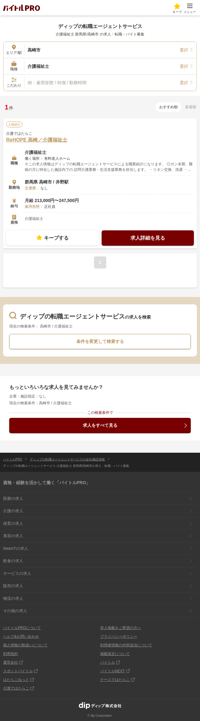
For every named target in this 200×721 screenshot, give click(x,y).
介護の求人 (13, 511)
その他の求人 (15, 610)
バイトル (107, 662)
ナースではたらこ (115, 680)
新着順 (190, 107)
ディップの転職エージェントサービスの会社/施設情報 (67, 459)
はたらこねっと (16, 680)
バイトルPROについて (22, 628)
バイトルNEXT (112, 671)
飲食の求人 (13, 560)
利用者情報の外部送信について (126, 645)
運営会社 (10, 662)
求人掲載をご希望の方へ (120, 628)
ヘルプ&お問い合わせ (21, 636)
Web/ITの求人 (15, 548)
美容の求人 (13, 536)
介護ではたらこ (16, 688)
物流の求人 (13, 598)
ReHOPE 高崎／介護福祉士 (36, 139)
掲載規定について (115, 654)
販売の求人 (13, 585)
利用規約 (10, 654)
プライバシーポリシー (118, 636)
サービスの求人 (17, 573)
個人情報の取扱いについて (25, 645)
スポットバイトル (18, 671)
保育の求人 (13, 523)
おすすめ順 (168, 107)
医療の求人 (13, 498)
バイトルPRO (12, 459)
